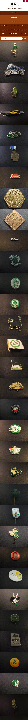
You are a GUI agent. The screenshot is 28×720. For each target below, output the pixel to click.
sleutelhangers (13, 33)
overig (25, 29)
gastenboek (14, 17)
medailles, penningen (16, 29)
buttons (24, 26)
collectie (14, 12)
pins (3, 33)
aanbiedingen (5, 26)
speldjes (23, 33)
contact (14, 21)
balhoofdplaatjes (5, 29)
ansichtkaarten (16, 26)
